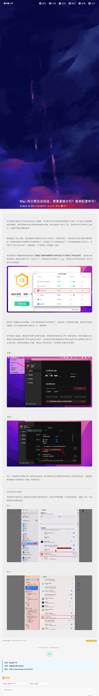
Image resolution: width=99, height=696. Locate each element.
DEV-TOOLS (91, 641)
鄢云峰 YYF (8, 3)
